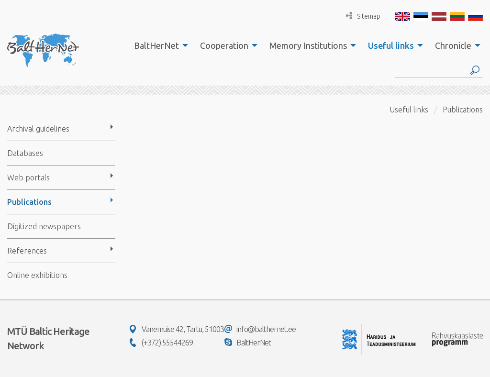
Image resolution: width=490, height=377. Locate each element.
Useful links (391, 45)
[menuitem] (158, 45)
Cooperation (224, 45)
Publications (29, 202)
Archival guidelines (38, 128)
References (27, 250)
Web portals (28, 177)
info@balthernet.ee (260, 329)
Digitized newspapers (44, 226)
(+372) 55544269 (161, 342)
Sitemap (363, 16)
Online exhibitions (37, 275)
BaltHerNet (156, 45)
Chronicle (453, 45)
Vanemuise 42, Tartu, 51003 (177, 329)
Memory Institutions (308, 45)
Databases (25, 153)
